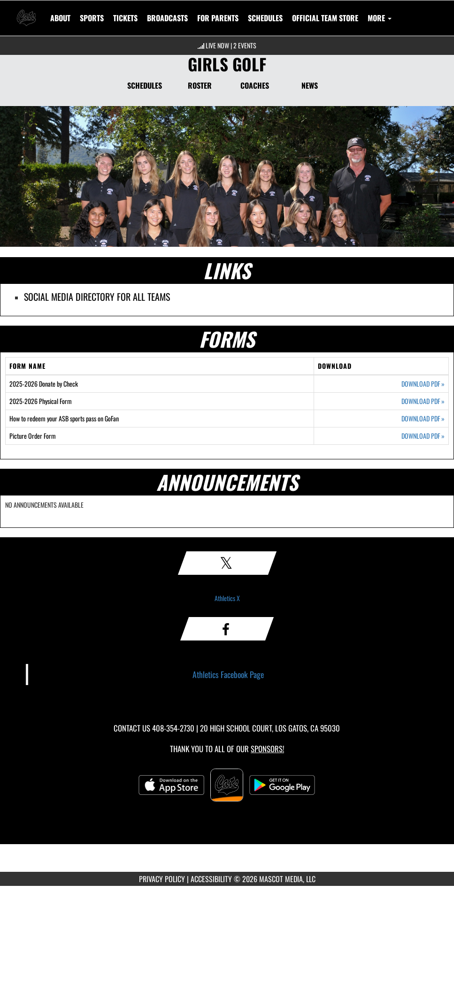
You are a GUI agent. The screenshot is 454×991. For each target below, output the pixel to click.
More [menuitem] (380, 17)
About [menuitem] (60, 17)
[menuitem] (125, 17)
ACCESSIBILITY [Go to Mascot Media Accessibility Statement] (211, 878)
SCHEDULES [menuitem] (265, 17)
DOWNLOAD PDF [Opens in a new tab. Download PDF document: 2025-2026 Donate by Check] (423, 384)
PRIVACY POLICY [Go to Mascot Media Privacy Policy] (162, 878)
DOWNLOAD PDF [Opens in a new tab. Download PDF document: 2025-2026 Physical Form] (423, 401)
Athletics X (227, 598)
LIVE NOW (217, 45)
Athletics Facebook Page (228, 674)
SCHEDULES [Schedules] (144, 85)
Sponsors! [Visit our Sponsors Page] (267, 749)
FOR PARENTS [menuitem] (218, 17)
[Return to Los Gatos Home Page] (26, 12)
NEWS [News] (309, 85)
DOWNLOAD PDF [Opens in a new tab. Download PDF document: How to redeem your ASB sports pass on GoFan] (423, 418)
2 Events (244, 45)
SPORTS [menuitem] (92, 17)
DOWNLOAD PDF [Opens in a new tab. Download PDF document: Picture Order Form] (423, 436)
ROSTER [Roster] (200, 85)
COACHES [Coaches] (254, 85)
